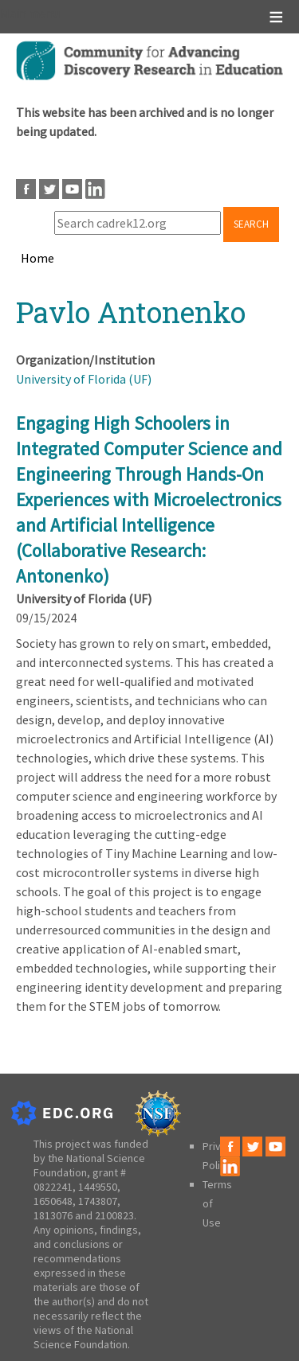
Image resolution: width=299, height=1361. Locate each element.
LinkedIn (95, 189)
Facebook (26, 189)
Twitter (49, 189)
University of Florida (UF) (83, 379)
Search (251, 224)
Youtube (72, 189)
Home (37, 258)
